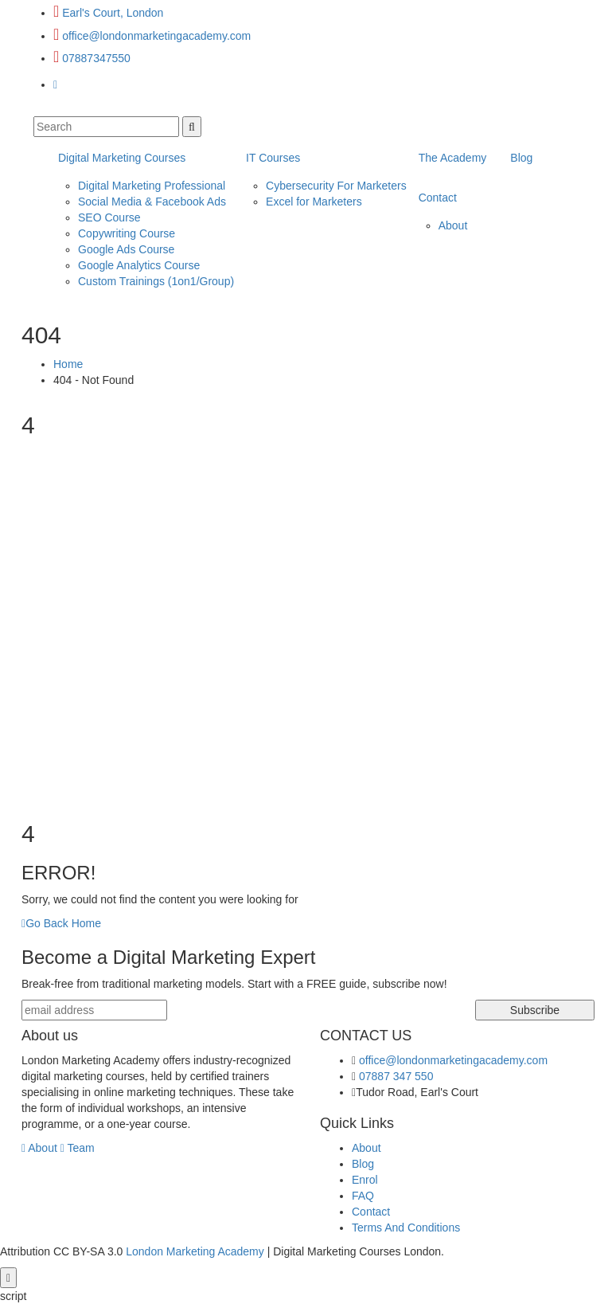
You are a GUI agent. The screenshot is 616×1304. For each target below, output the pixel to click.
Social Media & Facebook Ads (152, 201)
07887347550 (96, 58)
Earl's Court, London (112, 12)
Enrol (365, 1179)
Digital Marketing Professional (151, 185)
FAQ (363, 1195)
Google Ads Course (126, 249)
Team (77, 1147)
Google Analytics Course (139, 265)
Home (68, 364)
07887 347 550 (396, 1076)
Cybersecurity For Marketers (336, 185)
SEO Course (109, 217)
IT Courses (273, 157)
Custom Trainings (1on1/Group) (156, 281)
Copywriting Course (126, 233)
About (453, 225)
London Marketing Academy (195, 1251)
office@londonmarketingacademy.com (156, 35)
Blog (521, 157)
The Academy (453, 157)
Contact (438, 197)
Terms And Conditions (406, 1227)
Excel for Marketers (314, 201)
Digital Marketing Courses (121, 157)
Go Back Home (61, 923)
